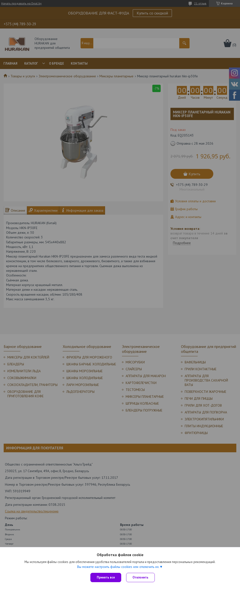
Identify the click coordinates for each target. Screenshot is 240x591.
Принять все (106, 577)
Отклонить (140, 577)
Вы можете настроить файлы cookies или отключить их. (118, 566)
